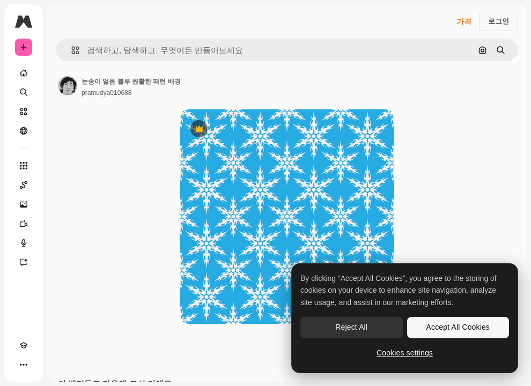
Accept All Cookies (458, 327)
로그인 (498, 21)
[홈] (23, 72)
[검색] (23, 92)
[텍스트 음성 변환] (23, 242)
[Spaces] (23, 185)
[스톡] (23, 111)
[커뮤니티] (23, 130)
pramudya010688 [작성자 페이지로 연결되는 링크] (106, 92)
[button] (71, 50)
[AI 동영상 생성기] (23, 223)
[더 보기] (23, 364)
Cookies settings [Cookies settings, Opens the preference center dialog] (405, 352)
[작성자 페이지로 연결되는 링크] (67, 85)
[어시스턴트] (23, 262)
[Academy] (23, 345)
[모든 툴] (23, 165)
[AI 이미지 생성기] (23, 204)
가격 (463, 21)
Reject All (351, 327)
